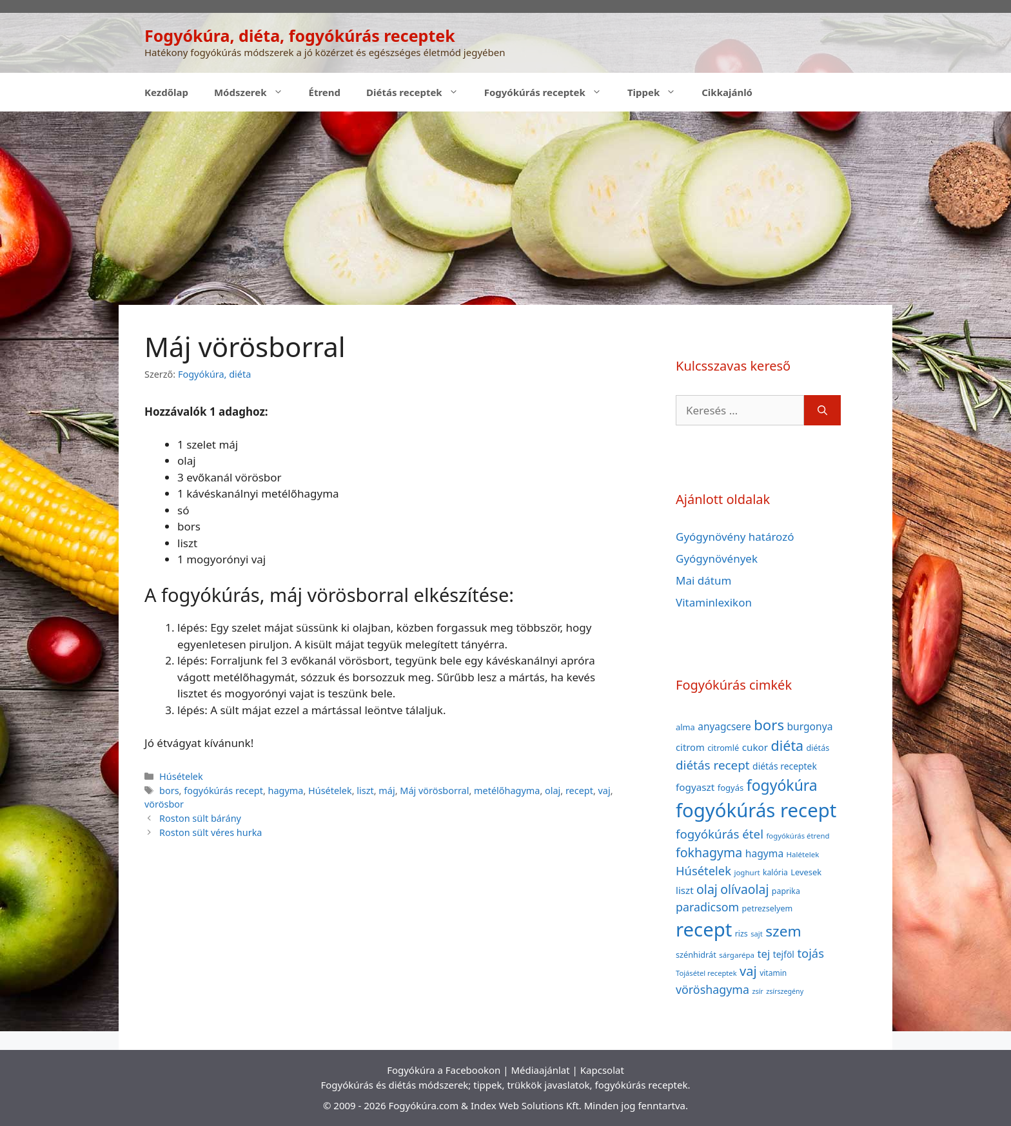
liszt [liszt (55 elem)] (685, 890)
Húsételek (181, 776)
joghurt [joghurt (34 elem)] (747, 872)
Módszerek (255, 92)
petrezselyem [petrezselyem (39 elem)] (767, 908)
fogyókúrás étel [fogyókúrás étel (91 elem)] (719, 834)
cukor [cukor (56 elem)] (755, 747)
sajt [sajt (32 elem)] (757, 933)
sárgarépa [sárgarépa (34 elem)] (736, 955)
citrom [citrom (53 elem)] (690, 747)
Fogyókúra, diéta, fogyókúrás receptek (299, 35)
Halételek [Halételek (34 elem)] (803, 854)
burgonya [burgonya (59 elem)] (809, 726)
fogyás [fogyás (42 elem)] (731, 787)
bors (169, 790)
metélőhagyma (507, 790)
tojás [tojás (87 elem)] (810, 953)
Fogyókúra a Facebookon (443, 1069)
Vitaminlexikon (714, 602)
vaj (604, 790)
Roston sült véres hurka (210, 832)
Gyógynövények (717, 558)
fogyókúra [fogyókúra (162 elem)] (782, 785)
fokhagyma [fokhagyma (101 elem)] (709, 852)
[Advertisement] (505, 208)
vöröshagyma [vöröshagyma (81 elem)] (712, 989)
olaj (552, 790)
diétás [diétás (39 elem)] (818, 748)
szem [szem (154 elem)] (783, 931)
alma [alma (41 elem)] (685, 727)
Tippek (658, 92)
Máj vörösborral (434, 790)
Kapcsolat (602, 1069)
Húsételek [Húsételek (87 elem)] (703, 870)
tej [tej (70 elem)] (763, 953)
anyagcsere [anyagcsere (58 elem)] (724, 726)
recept (579, 790)
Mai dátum (703, 580)
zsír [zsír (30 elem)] (757, 991)
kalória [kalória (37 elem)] (775, 872)
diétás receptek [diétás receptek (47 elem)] (784, 766)
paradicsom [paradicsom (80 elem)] (707, 907)
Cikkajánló (727, 92)
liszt (365, 790)
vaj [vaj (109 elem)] (748, 971)
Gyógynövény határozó (735, 536)
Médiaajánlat (540, 1069)
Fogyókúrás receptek (549, 92)
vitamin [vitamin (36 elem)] (773, 972)
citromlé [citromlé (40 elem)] (723, 747)
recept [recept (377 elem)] (704, 929)
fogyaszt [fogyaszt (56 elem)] (695, 787)
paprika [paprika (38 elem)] (786, 891)
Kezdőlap (166, 92)
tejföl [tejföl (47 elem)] (783, 954)
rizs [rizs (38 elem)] (741, 933)
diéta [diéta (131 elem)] (787, 745)
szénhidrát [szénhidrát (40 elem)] (696, 954)
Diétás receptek (418, 92)
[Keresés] (822, 410)
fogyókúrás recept (223, 790)
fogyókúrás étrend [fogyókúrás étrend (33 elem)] (797, 835)
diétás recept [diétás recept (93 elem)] (713, 765)
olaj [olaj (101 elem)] (707, 889)
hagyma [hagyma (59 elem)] (764, 853)
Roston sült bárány (200, 818)
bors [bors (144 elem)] (769, 724)
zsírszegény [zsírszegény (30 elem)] (784, 991)
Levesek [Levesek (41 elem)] (805, 872)
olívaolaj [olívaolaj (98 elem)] (744, 889)
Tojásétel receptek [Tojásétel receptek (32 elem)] (706, 973)
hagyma (286, 790)
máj (386, 790)
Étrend (325, 92)
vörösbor (164, 804)
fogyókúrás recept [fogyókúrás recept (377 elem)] (756, 810)
